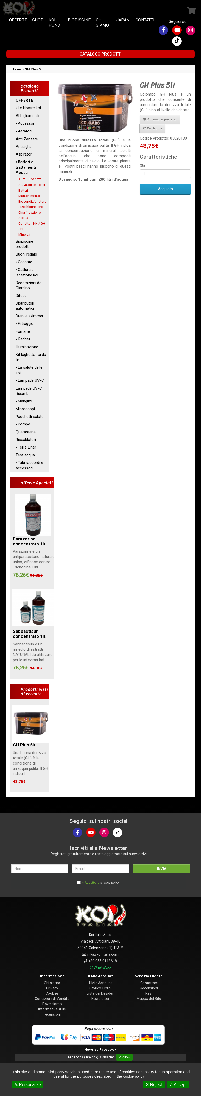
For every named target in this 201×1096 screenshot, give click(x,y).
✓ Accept (177, 1084)
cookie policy (134, 1076)
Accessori (26, 123)
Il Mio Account (100, 983)
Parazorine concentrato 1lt (29, 541)
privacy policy (110, 882)
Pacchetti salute (29, 416)
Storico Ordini (100, 988)
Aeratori (25, 131)
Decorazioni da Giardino (28, 285)
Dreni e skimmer (29, 316)
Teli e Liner (27, 447)
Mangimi (25, 401)
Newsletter (100, 999)
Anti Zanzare (27, 139)
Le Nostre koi (29, 108)
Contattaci (149, 983)
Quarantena (26, 432)
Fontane (23, 331)
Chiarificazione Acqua (29, 215)
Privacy (52, 988)
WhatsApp (102, 967)
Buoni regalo (26, 254)
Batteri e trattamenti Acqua (26, 167)
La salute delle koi (29, 370)
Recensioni (149, 988)
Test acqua (25, 455)
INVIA (161, 868)
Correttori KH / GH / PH (31, 226)
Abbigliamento (28, 115)
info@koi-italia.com (103, 954)
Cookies (52, 993)
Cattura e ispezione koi (27, 272)
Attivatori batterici (31, 185)
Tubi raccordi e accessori (29, 465)
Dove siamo (52, 1004)
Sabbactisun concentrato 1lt (29, 634)
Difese (21, 295)
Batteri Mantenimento (29, 193)
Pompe (24, 424)
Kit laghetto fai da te (31, 357)
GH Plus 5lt (34, 69)
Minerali (24, 234)
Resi (148, 993)
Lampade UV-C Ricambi (29, 391)
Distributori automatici (25, 306)
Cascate (25, 261)
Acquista (165, 188)
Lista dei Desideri (100, 993)
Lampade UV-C (31, 380)
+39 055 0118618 (102, 961)
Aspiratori (24, 154)
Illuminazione (27, 347)
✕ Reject (154, 1084)
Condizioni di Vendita (52, 999)
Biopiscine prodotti (24, 244)
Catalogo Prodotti (101, 54)
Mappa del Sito (149, 999)
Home (16, 69)
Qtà (142, 165)
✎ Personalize (27, 1084)
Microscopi (25, 409)
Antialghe (24, 146)
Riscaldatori (26, 439)
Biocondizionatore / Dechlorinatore (32, 204)
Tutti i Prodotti (30, 179)
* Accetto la (101, 882)
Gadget (24, 339)
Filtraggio (26, 323)
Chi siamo (52, 983)
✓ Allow (124, 1057)
